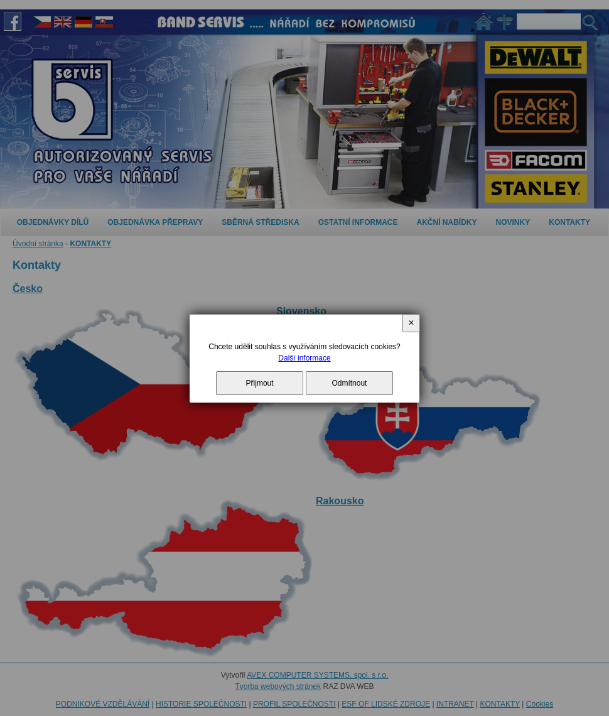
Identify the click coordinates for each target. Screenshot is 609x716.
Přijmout (260, 383)
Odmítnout (349, 383)
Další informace (304, 358)
